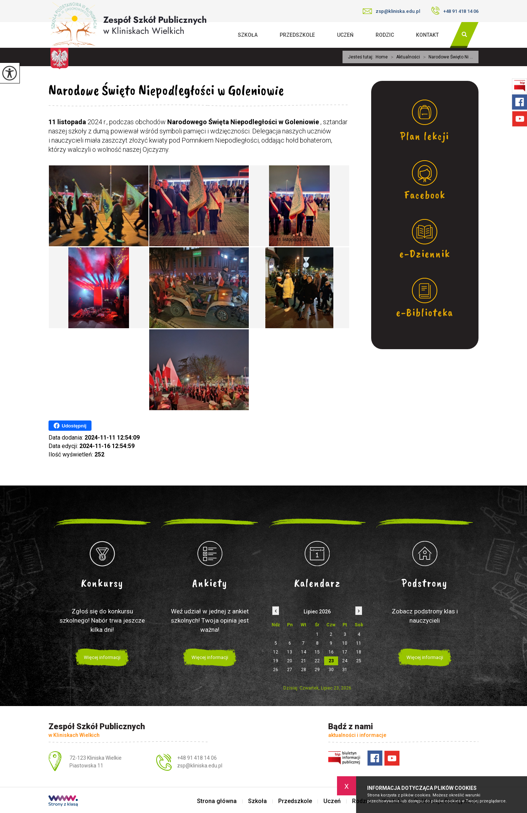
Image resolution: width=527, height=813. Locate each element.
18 (358, 652)
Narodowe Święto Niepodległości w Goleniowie (166, 90)
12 (275, 652)
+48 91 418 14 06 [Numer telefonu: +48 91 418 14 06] (197, 758)
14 (303, 652)
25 (358, 660)
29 (317, 669)
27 (289, 669)
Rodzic (385, 35)
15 (317, 652)
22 (317, 660)
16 (331, 652)
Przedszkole (297, 35)
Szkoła (248, 35)
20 (289, 660)
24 (344, 660)
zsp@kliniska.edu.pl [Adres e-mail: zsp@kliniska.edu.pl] (199, 766)
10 (344, 643)
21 (303, 660)
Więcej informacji (102, 657)
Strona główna (217, 801)
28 (303, 669)
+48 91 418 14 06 (454, 11)
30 (331, 669)
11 (358, 643)
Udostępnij (70, 426)
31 (344, 669)
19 (275, 660)
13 (289, 652)
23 (331, 660)
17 (344, 652)
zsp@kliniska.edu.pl (391, 11)
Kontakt (427, 35)
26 (275, 669)
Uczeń (345, 35)
